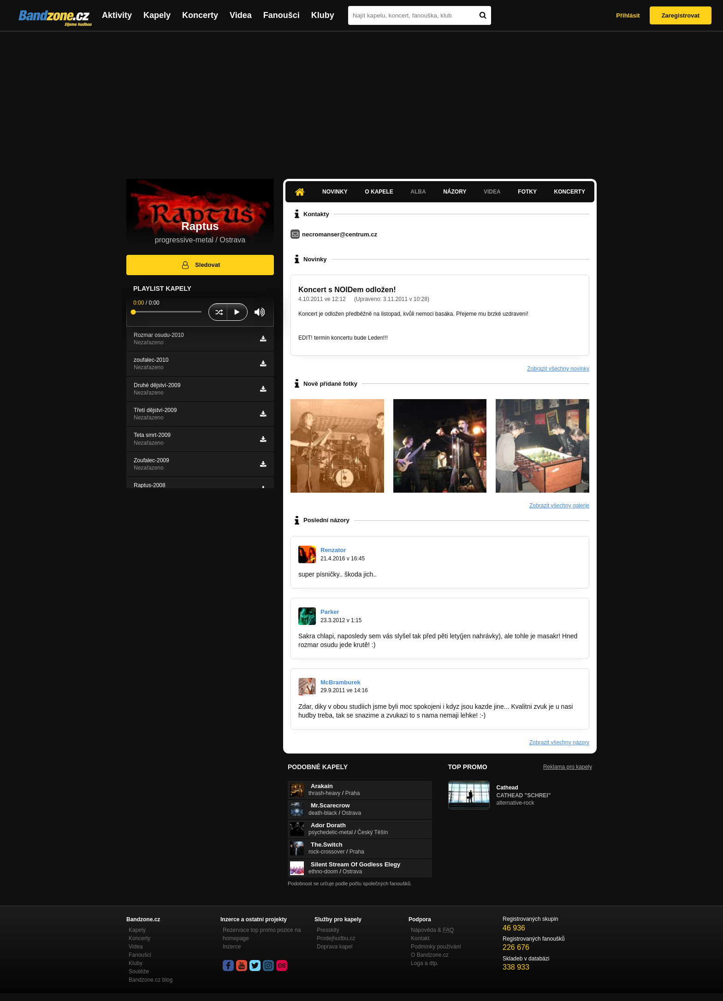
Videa (241, 15)
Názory (454, 191)
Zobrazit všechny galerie (559, 505)
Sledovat (200, 265)
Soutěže (139, 971)
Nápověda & (432, 930)
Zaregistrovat (680, 15)
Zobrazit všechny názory (559, 742)
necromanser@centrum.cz (339, 234)
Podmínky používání (436, 946)
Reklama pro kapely (567, 767)
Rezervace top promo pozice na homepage (262, 934)
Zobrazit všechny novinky (558, 368)
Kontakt (420, 938)
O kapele (379, 191)
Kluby (322, 15)
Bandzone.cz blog (150, 980)
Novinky (335, 191)
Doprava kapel (334, 946)
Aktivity (117, 15)
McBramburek (340, 682)
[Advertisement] (361, 100)
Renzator (333, 550)
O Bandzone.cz (430, 955)
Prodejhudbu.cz (336, 938)
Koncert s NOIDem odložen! (347, 290)
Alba (418, 191)
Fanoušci (281, 15)
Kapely (157, 15)
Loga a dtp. (425, 963)
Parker (329, 611)
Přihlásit (628, 15)
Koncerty (200, 15)
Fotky (527, 191)
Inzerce (232, 946)
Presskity (328, 930)
